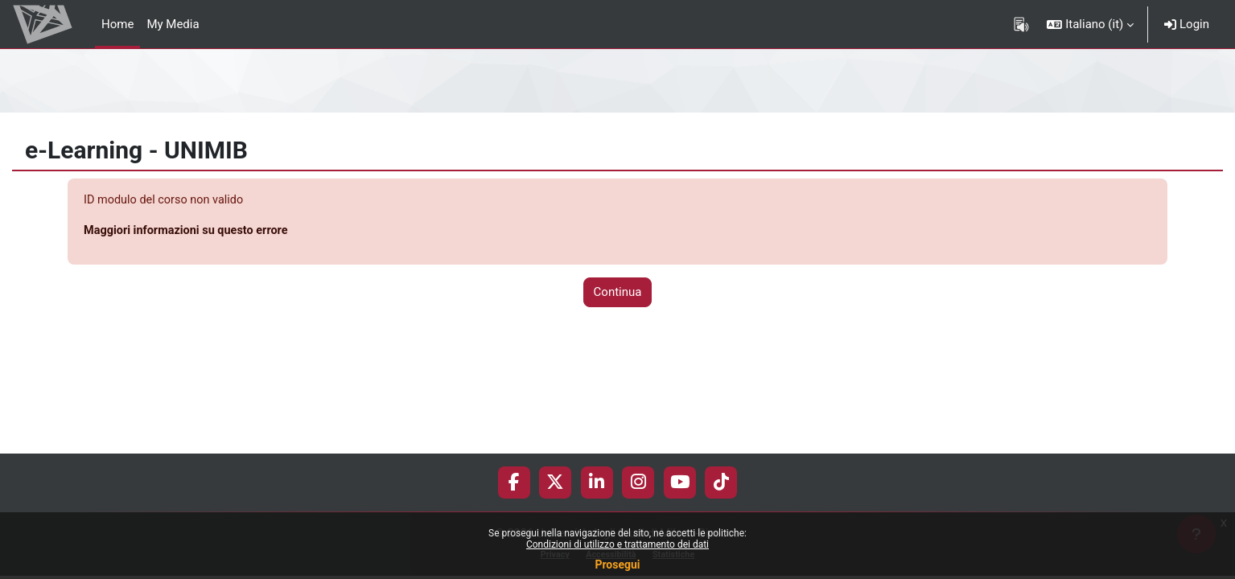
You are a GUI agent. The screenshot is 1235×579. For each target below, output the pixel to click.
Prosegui (617, 564)
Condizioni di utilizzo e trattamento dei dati (617, 544)
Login (1186, 24)
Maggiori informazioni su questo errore (189, 231)
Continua (618, 293)
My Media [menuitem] (172, 24)
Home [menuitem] (117, 24)
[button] (1090, 24)
